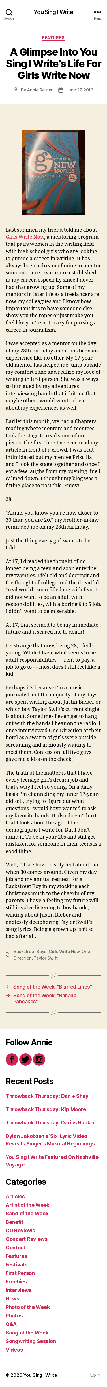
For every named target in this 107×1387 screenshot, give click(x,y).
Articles (15, 1196)
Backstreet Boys (30, 951)
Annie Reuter (40, 90)
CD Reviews (20, 1230)
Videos (14, 1350)
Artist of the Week (27, 1205)
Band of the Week (27, 1213)
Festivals (16, 1265)
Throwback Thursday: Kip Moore (46, 1109)
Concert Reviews (27, 1239)
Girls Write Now (25, 237)
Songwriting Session (31, 1341)
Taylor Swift (46, 958)
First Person (20, 1273)
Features (53, 37)
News (12, 1299)
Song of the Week (27, 1333)
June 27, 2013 (79, 90)
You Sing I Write (53, 12)
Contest (15, 1247)
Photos (14, 1316)
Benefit (14, 1222)
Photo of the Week (28, 1307)
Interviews (18, 1290)
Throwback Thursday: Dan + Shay (47, 1096)
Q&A (11, 1324)
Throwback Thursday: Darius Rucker (50, 1123)
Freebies (16, 1282)
